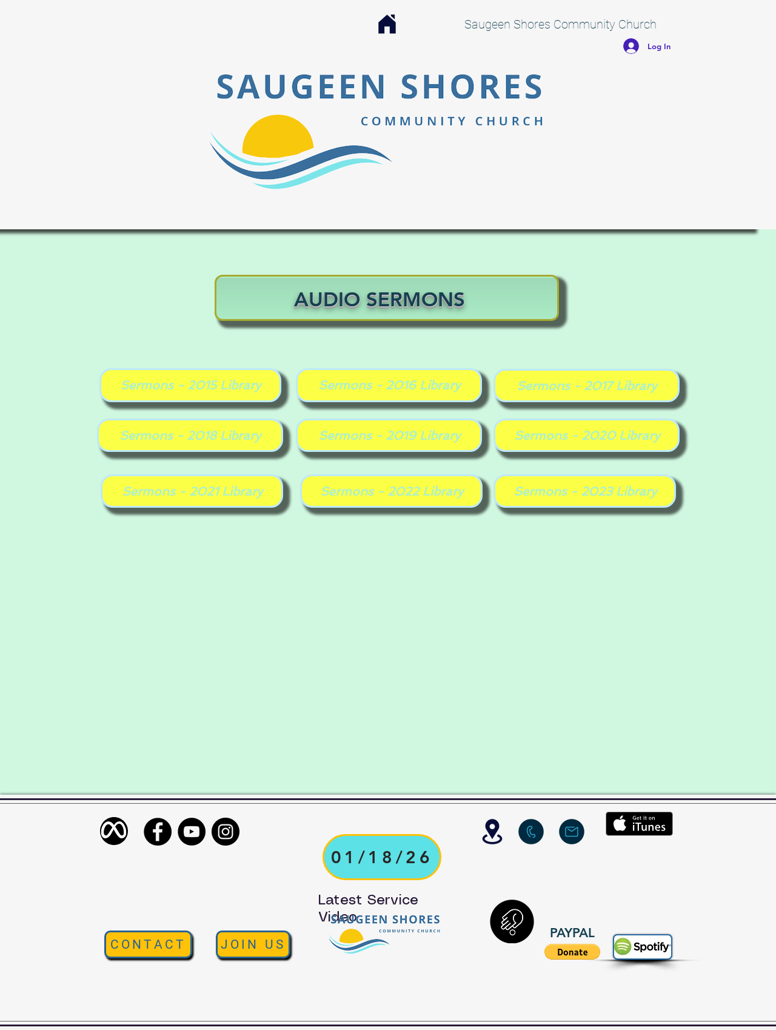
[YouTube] (192, 832)
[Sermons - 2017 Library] (586, 385)
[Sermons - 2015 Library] (190, 385)
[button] (572, 952)
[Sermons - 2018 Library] (190, 435)
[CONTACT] (148, 944)
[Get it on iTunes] (639, 824)
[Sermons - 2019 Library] (389, 435)
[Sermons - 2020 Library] (586, 435)
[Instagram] (225, 832)
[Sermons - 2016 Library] (389, 385)
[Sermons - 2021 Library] (192, 491)
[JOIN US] (253, 944)
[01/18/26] (382, 857)
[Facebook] (158, 832)
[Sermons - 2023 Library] (584, 491)
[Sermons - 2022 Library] (391, 491)
